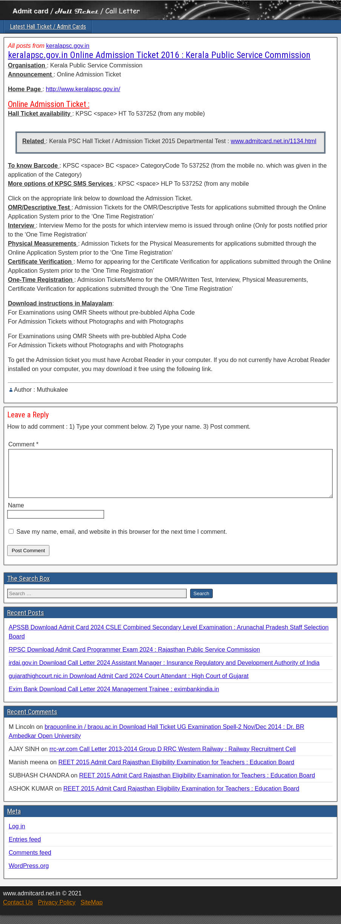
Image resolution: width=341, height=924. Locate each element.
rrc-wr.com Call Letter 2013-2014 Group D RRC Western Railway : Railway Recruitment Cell (172, 758)
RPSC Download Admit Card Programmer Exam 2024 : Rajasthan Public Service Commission (134, 658)
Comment (23, 444)
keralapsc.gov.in (67, 46)
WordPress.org (29, 875)
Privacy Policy (56, 911)
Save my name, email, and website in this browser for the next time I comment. (121, 541)
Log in (17, 835)
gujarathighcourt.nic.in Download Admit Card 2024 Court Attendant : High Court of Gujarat (129, 685)
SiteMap (91, 911)
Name (16, 514)
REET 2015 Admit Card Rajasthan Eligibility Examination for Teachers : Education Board (176, 771)
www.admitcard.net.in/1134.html (273, 141)
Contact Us (18, 911)
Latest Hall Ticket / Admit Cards (48, 26)
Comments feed (30, 861)
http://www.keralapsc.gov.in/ (83, 89)
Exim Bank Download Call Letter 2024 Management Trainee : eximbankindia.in (114, 698)
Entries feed (25, 848)
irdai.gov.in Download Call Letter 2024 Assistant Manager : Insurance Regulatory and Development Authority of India (164, 672)
